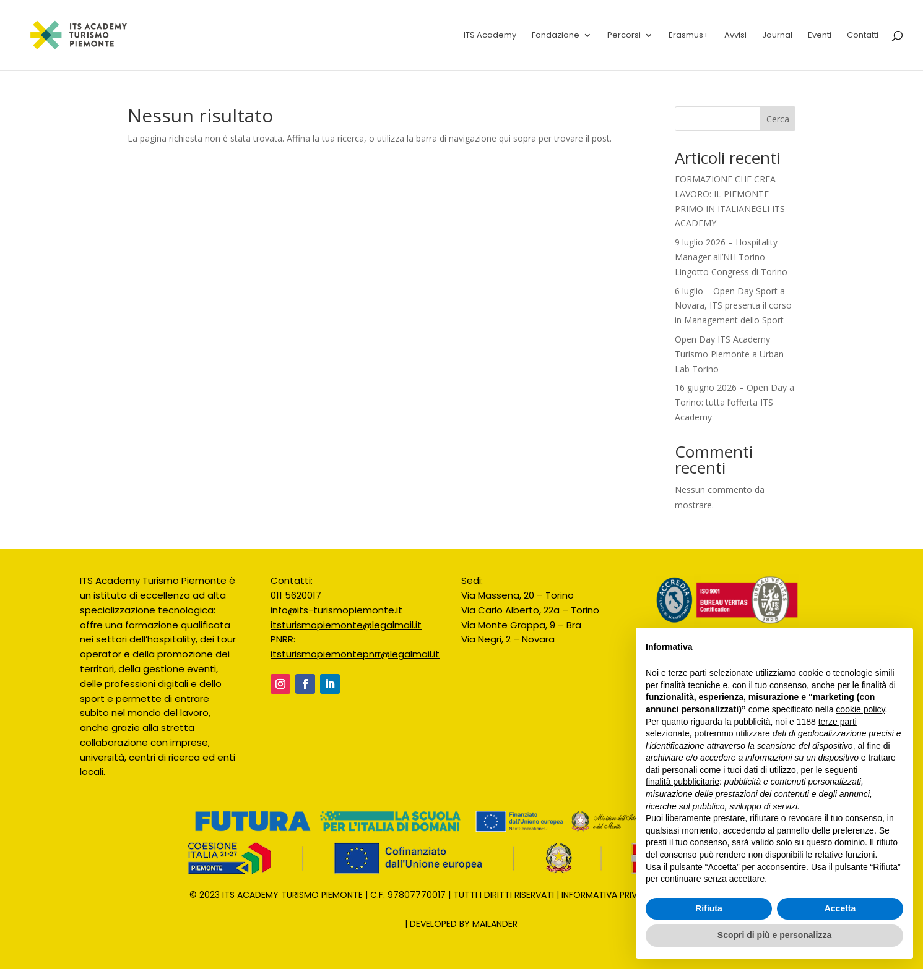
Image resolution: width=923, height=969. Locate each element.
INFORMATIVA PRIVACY (608, 895)
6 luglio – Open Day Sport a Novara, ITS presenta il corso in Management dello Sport (733, 306)
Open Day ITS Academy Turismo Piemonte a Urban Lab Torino (729, 354)
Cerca (777, 119)
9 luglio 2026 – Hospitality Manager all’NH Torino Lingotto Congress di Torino (731, 257)
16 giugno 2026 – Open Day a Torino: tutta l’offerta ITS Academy (734, 402)
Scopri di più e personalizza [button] (774, 935)
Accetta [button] (840, 908)
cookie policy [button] (860, 709)
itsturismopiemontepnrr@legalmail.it (355, 653)
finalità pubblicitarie (682, 782)
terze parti (837, 722)
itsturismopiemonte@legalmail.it (346, 624)
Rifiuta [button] (708, 908)
